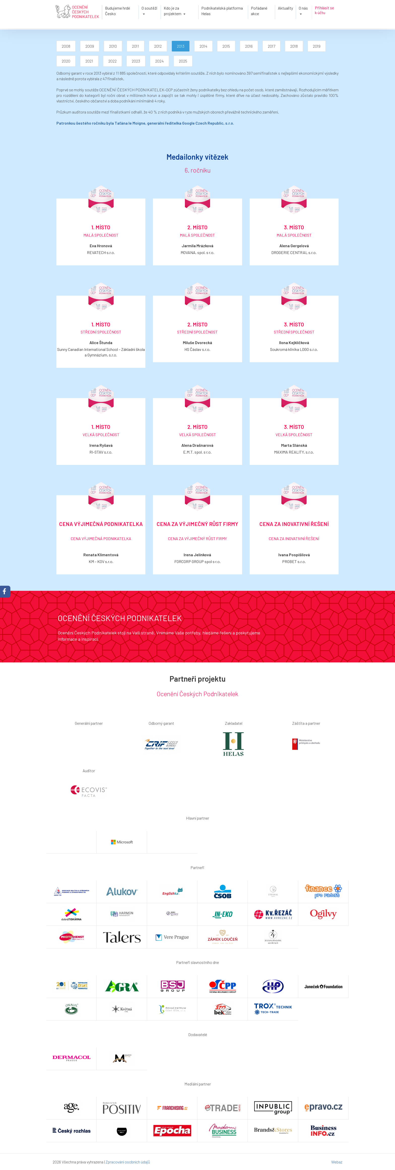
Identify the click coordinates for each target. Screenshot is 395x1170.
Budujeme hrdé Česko (117, 11)
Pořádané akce (259, 11)
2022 (112, 61)
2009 (89, 46)
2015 (226, 46)
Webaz (336, 1161)
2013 (180, 46)
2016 (249, 46)
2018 (294, 46)
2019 (316, 46)
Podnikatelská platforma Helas (222, 11)
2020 (66, 61)
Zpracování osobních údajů (128, 1161)
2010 (113, 46)
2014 (203, 46)
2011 (135, 46)
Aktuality (285, 8)
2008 (66, 46)
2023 (136, 61)
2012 (158, 46)
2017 (271, 46)
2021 (89, 61)
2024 (159, 61)
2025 (183, 61)
